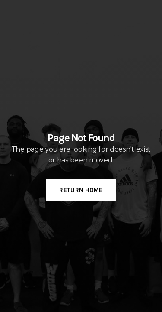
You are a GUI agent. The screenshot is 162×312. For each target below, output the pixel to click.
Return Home (80, 190)
